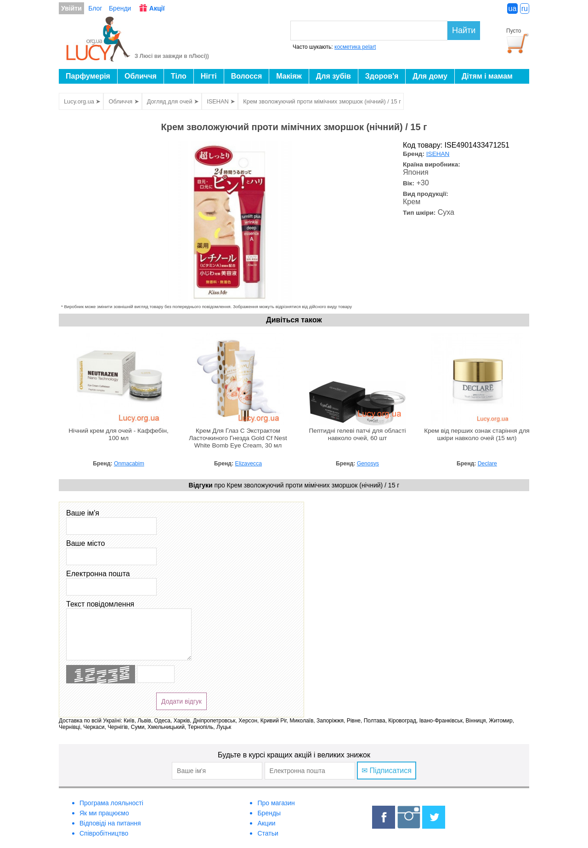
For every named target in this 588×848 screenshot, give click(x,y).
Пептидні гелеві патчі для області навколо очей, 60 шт (357, 434)
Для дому (430, 76)
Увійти (71, 8)
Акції (157, 8)
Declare (487, 463)
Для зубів (333, 76)
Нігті (209, 76)
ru (524, 8)
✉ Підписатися (387, 770)
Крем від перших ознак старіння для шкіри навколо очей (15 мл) (477, 434)
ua (513, 8)
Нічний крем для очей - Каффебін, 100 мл (118, 434)
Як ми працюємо (104, 813)
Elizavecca (248, 463)
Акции (266, 823)
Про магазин (275, 803)
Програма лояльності (111, 803)
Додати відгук (181, 701)
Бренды (269, 813)
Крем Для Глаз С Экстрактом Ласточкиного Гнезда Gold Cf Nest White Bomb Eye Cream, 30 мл (238, 438)
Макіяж (289, 76)
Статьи (267, 833)
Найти (463, 30)
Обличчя (140, 76)
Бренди (120, 8)
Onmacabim (129, 463)
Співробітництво (103, 833)
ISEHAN (438, 153)
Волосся (246, 76)
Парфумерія (88, 76)
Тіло (179, 76)
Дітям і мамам (487, 76)
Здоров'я (381, 76)
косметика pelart (355, 47)
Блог (95, 8)
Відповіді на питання (110, 823)
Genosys (368, 463)
